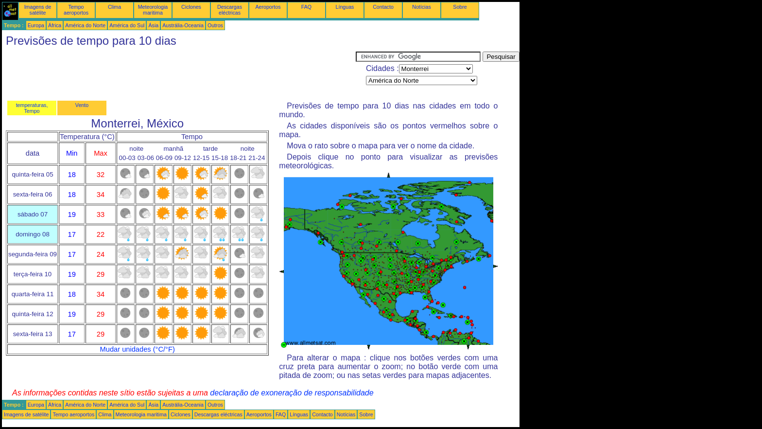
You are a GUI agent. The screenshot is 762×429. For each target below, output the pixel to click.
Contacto (383, 7)
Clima (114, 7)
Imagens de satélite (38, 10)
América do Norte (85, 25)
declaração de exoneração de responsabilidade (291, 393)
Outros (215, 25)
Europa (36, 25)
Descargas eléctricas (229, 10)
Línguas (345, 7)
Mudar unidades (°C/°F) (137, 349)
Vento (81, 105)
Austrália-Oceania (183, 25)
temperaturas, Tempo (32, 108)
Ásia (153, 25)
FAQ (306, 7)
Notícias (421, 7)
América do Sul (126, 25)
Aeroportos (267, 7)
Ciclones (191, 7)
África (54, 25)
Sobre (460, 7)
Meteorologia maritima (153, 10)
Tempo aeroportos (76, 10)
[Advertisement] (179, 73)
